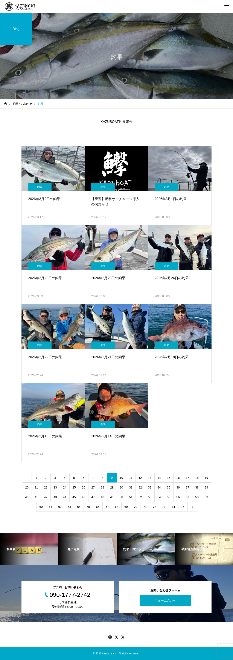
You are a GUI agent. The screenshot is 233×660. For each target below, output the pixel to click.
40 (27, 497)
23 (55, 487)
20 (27, 487)
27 (93, 487)
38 (197, 487)
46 (83, 497)
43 (55, 497)
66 (97, 506)
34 (159, 487)
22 (45, 487)
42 (45, 497)
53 (149, 497)
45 (74, 497)
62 (60, 506)
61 (50, 506)
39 (206, 487)
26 (83, 487)
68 (116, 506)
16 (178, 477)
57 (187, 497)
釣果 (39, 186)
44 (64, 497)
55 (168, 497)
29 (112, 487)
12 (140, 477)
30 (121, 487)
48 (102, 497)
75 (182, 506)
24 (64, 487)
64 (79, 506)
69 (126, 506)
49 (112, 497)
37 (187, 487)
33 (149, 487)
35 (168, 487)
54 (159, 497)
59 (206, 497)
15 (168, 477)
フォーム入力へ (165, 600)
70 (135, 506)
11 (130, 477)
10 (121, 477)
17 (187, 477)
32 (140, 487)
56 (178, 497)
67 (107, 506)
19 (206, 477)
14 (159, 477)
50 (121, 497)
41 (36, 497)
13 (149, 477)
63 (69, 506)
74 (173, 506)
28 (102, 487)
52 (140, 497)
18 (197, 477)
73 (164, 506)
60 (41, 506)
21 (36, 487)
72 (154, 506)
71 (145, 506)
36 (178, 487)
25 (74, 487)
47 (93, 497)
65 (88, 506)
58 (197, 497)
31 (130, 487)
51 (130, 497)
